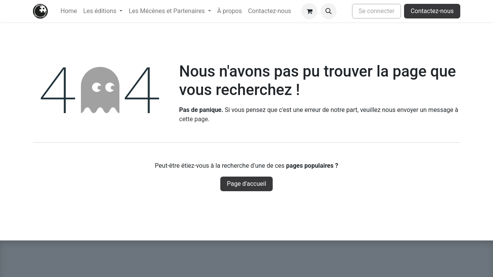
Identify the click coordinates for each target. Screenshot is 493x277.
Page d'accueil (246, 183)
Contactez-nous (432, 11)
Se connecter (376, 11)
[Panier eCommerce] (309, 11)
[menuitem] (68, 11)
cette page (193, 119)
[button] (328, 11)
